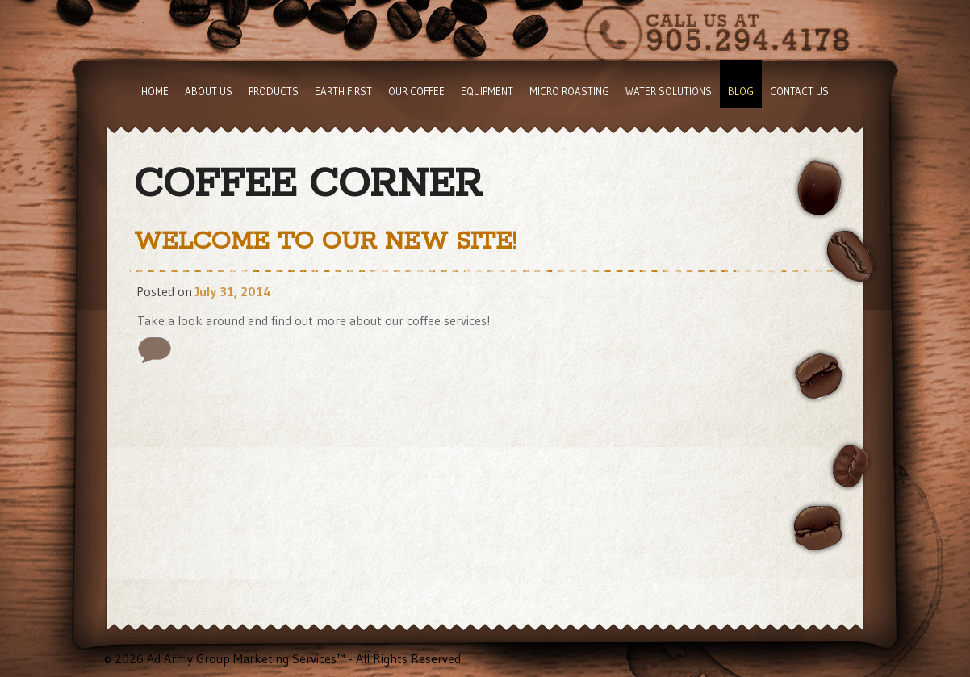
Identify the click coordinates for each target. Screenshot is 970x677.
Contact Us (799, 91)
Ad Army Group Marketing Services (242, 658)
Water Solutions (668, 91)
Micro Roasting (569, 91)
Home (155, 91)
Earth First (343, 91)
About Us (208, 91)
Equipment (487, 91)
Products (274, 91)
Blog (741, 91)
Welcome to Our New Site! (325, 241)
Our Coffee (416, 91)
